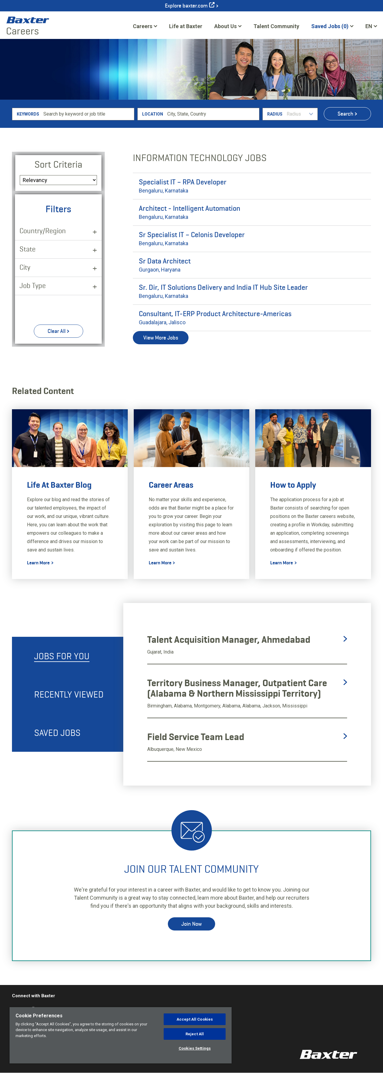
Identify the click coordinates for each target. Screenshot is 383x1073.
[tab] (67, 656)
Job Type (32, 285)
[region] (121, 1035)
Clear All (57, 331)
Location (152, 114)
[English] (371, 26)
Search (345, 113)
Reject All (195, 1034)
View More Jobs (160, 337)
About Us (225, 26)
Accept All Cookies (195, 1019)
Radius (274, 114)
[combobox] (212, 114)
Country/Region (42, 230)
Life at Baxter (185, 26)
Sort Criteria (58, 164)
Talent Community (276, 28)
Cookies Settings (195, 1048)
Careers (142, 26)
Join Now (191, 924)
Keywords (28, 114)
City (24, 267)
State (27, 249)
